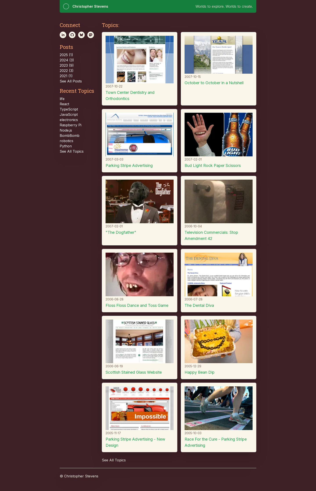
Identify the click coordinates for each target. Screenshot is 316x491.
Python (66, 146)
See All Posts (71, 81)
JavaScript (69, 114)
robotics (66, 141)
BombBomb (69, 135)
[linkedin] (63, 35)
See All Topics (72, 151)
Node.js (66, 130)
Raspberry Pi (70, 125)
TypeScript (69, 109)
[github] (72, 35)
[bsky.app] (81, 35)
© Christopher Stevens (79, 476)
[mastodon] (90, 35)
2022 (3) (67, 70)
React (64, 104)
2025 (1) (66, 55)
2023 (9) (67, 65)
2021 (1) (66, 76)
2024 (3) (67, 60)
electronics (69, 120)
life (62, 98)
